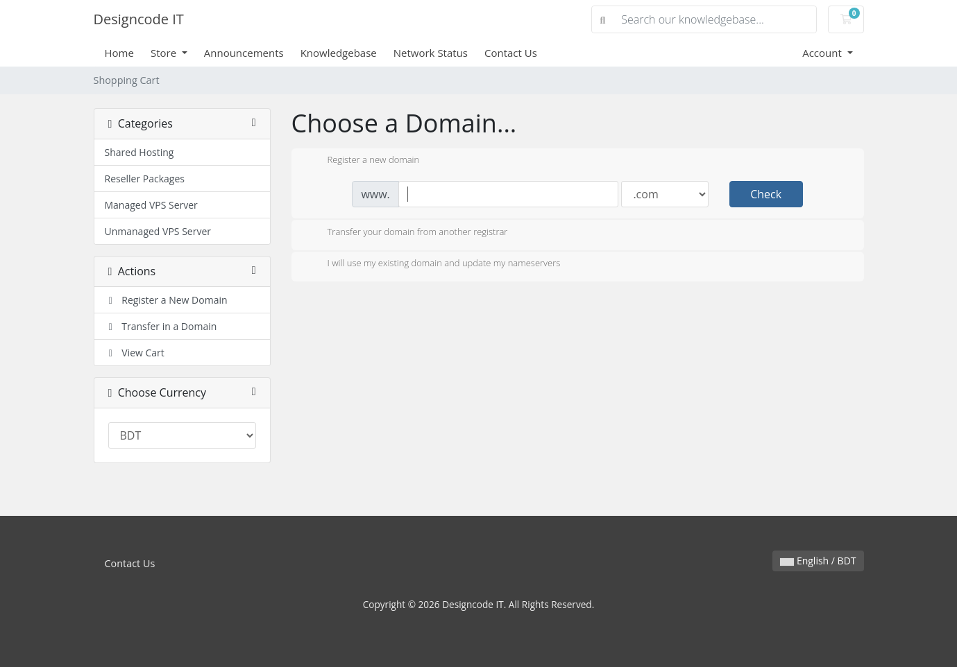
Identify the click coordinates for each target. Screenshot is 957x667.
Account (823, 53)
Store (165, 53)
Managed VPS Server (151, 204)
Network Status (430, 53)
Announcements (244, 53)
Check (765, 194)
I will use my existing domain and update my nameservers (433, 264)
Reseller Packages (145, 178)
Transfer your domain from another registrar (406, 233)
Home (119, 53)
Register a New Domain (166, 299)
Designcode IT (139, 19)
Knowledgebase (338, 53)
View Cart (134, 352)
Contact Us (510, 53)
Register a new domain (362, 160)
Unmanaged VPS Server (158, 231)
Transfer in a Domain (161, 326)
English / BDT (818, 560)
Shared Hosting (139, 152)
